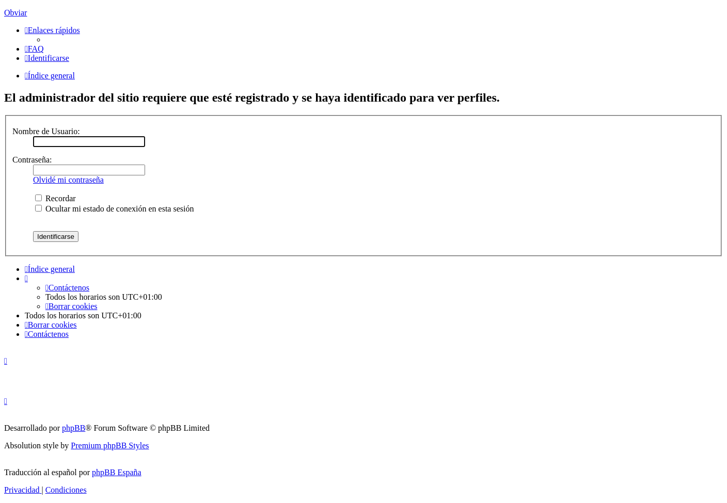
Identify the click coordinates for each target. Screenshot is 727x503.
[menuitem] (34, 48)
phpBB (73, 428)
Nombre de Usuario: (46, 131)
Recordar (55, 198)
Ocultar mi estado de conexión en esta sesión (114, 208)
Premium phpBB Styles (110, 445)
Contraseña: (32, 159)
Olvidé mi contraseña (68, 179)
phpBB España (116, 472)
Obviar (15, 12)
